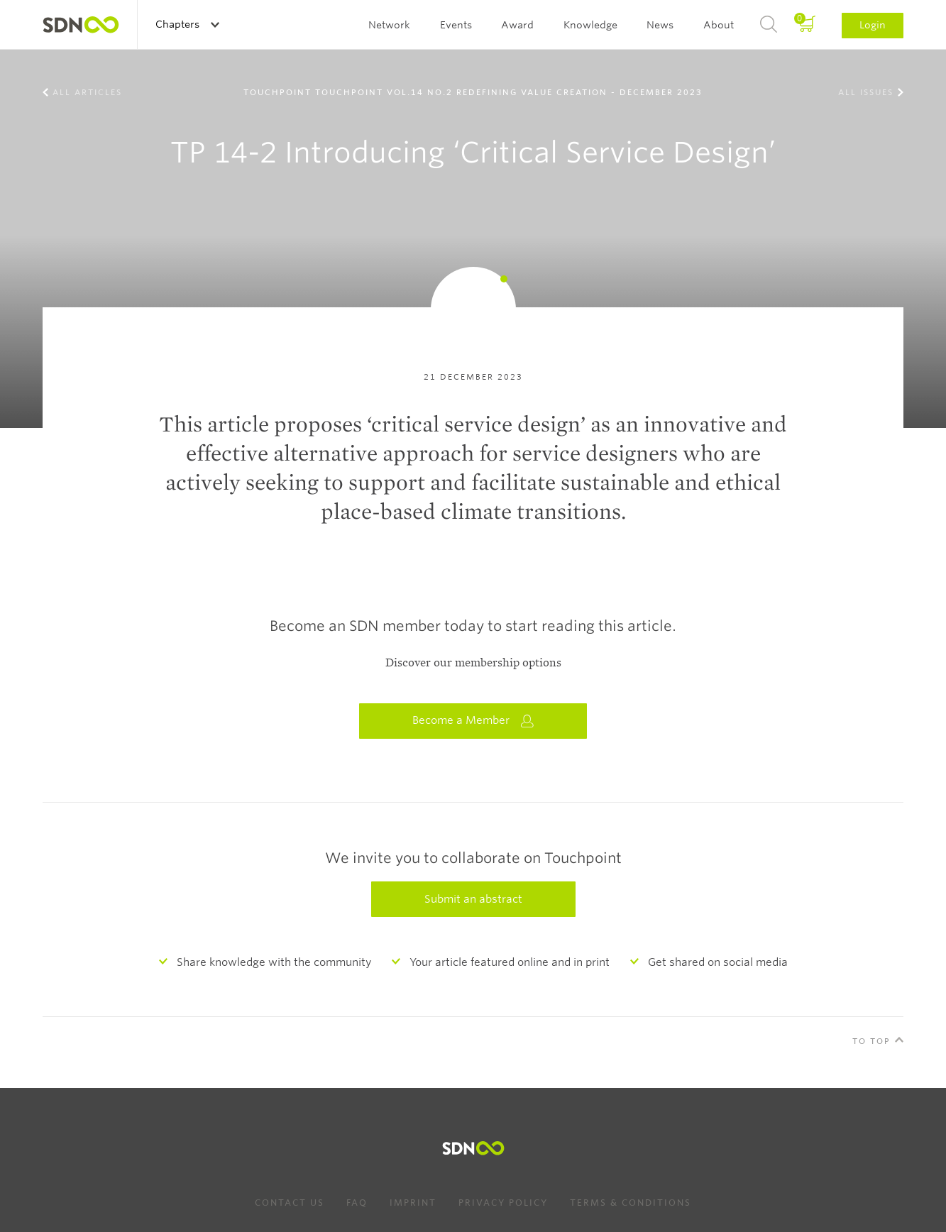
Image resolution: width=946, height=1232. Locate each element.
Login (872, 25)
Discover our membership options (473, 662)
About (718, 25)
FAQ (357, 1202)
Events (456, 25)
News (660, 25)
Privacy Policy (503, 1202)
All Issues (865, 92)
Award (517, 25)
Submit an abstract (473, 899)
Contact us (289, 1202)
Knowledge (590, 25)
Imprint (413, 1202)
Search (768, 25)
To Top (871, 1041)
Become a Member (473, 720)
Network (389, 25)
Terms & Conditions (630, 1202)
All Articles (87, 92)
